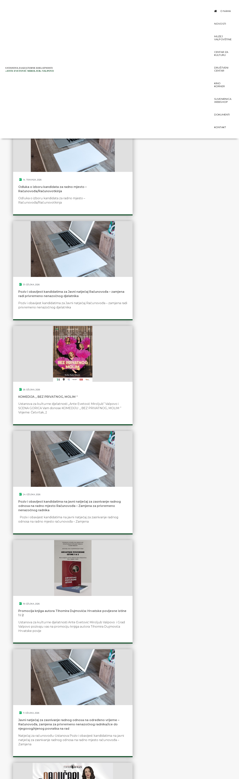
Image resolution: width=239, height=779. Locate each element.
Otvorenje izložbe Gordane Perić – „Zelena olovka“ (45, 574)
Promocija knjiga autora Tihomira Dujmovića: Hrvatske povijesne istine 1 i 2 (116, 326)
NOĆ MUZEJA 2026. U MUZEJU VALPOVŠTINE (114, 574)
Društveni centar (176, 6)
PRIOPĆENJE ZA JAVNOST (111, 453)
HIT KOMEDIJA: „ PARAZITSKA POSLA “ (187, 455)
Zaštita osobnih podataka (39, 750)
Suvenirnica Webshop (85, 18)
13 (125, 637)
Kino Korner (201, 6)
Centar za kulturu (147, 6)
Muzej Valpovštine (118, 6)
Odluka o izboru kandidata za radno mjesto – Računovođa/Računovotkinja (46, 207)
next (138, 637)
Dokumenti (112, 18)
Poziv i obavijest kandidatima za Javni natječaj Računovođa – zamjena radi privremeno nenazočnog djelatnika (115, 209)
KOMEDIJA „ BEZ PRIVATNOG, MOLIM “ (187, 205)
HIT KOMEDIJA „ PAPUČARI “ (40, 453)
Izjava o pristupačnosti (36, 759)
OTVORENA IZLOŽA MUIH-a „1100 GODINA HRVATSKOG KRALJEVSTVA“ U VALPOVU (190, 576)
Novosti (95, 6)
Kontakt (129, 18)
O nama (81, 6)
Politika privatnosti (33, 755)
